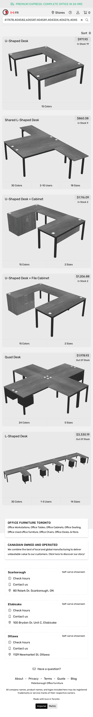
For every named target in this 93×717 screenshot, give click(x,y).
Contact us (20, 584)
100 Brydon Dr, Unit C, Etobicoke (32, 622)
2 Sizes (69, 264)
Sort (86, 33)
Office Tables (38, 527)
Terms (48, 678)
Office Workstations (19, 527)
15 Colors (46, 106)
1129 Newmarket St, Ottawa (29, 654)
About (19, 678)
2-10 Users (46, 185)
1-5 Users (46, 501)
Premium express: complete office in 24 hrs (46, 4)
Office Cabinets (55, 527)
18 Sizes (75, 185)
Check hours (21, 578)
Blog (74, 678)
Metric (52, 706)
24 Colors (24, 422)
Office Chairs (46, 532)
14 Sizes (75, 501)
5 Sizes (69, 422)
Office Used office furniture (23, 532)
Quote (61, 678)
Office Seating (73, 527)
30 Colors (16, 185)
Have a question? (46, 669)
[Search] (41, 20)
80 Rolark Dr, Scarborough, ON (31, 590)
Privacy (34, 678)
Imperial (41, 706)
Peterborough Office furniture (47, 683)
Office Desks (62, 532)
